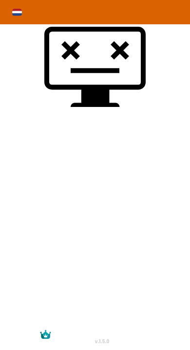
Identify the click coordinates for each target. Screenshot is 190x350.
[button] (17, 12)
